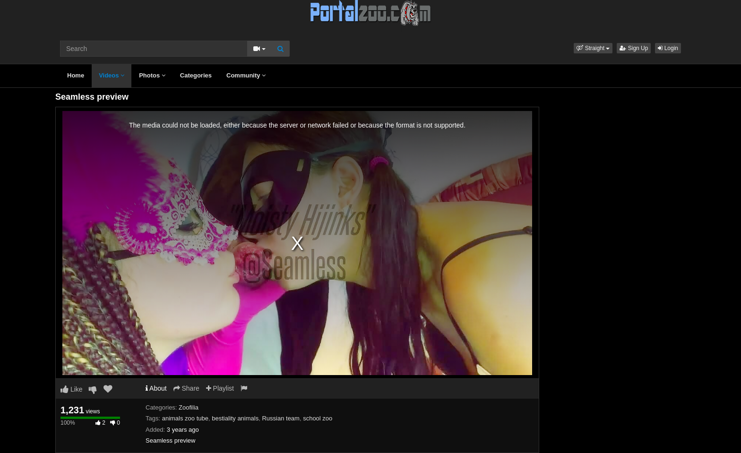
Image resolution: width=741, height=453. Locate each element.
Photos (152, 75)
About (156, 388)
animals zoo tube (185, 418)
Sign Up (634, 48)
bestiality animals (235, 418)
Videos (111, 75)
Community (246, 75)
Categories (196, 75)
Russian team (280, 418)
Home (75, 75)
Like (71, 389)
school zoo (317, 418)
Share (186, 388)
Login (668, 48)
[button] (593, 48)
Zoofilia (188, 407)
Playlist (220, 388)
